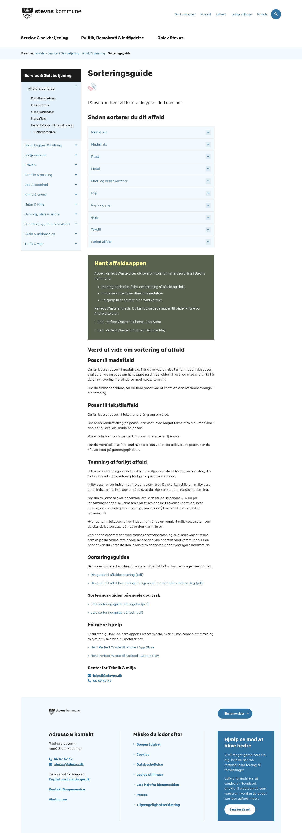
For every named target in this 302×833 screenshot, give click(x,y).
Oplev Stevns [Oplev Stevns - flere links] (170, 37)
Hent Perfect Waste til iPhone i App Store (129, 322)
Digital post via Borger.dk (69, 779)
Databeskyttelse (150, 764)
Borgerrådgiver (149, 744)
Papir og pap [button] (101, 205)
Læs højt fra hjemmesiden (158, 784)
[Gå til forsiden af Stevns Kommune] (51, 14)
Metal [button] (95, 169)
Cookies (143, 754)
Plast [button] (95, 156)
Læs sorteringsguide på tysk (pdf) (117, 612)
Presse (142, 795)
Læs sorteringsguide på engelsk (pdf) (120, 604)
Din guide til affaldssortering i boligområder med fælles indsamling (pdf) (147, 583)
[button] (75, 86)
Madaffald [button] (99, 144)
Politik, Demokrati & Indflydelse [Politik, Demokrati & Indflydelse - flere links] (112, 37)
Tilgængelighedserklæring (158, 805)
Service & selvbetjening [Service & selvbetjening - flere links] (44, 37)
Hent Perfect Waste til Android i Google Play (131, 330)
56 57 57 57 (63, 759)
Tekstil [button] (96, 229)
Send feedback (239, 809)
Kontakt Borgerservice (67, 789)
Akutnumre (58, 799)
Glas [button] (94, 217)
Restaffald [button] (99, 132)
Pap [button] (94, 193)
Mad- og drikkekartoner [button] (109, 181)
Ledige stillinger (150, 774)
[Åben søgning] (276, 14)
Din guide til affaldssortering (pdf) (117, 575)
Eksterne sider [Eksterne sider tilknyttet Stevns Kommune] (234, 713)
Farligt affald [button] (101, 241)
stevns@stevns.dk (69, 764)
